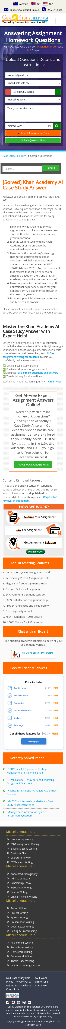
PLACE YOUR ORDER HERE (33, 464)
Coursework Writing (20, 956)
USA (48, 3)
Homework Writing (19, 952)
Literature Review (19, 857)
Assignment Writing (20, 942)
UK (35, 3)
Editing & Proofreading (22, 931)
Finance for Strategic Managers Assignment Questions (32, 792)
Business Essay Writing (22, 848)
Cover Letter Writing (20, 926)
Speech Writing (17, 917)
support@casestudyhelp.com (22, 9)
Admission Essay (18, 878)
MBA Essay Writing (20, 839)
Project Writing (17, 912)
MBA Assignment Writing (23, 844)
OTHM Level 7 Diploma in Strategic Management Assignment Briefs (27, 770)
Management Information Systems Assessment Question (27, 813)
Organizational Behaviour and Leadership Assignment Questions (31, 781)
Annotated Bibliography (22, 874)
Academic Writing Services (23, 965)
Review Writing (17, 892)
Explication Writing (19, 887)
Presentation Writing (20, 922)
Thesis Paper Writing (20, 960)
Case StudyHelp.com (14, 155)
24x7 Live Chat (52, 9)
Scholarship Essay (19, 883)
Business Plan (17, 853)
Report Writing (17, 908)
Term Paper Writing (20, 947)
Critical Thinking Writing (22, 896)
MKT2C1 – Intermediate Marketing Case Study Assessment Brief (30, 803)
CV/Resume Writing (20, 862)
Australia (20, 3)
